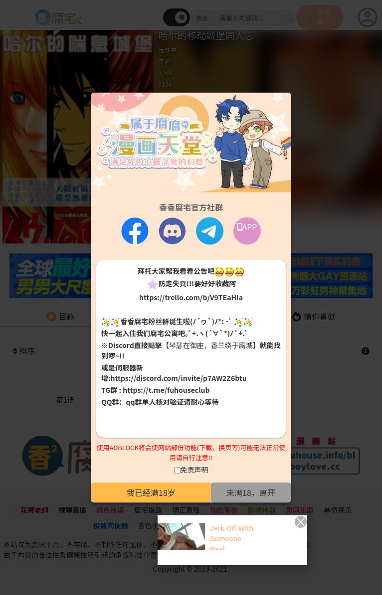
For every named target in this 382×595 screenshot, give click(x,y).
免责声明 (194, 470)
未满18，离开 (250, 492)
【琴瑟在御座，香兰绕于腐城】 (211, 346)
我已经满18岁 (151, 492)
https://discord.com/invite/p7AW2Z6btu (179, 378)
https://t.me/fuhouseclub (166, 390)
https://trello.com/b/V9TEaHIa (191, 297)
